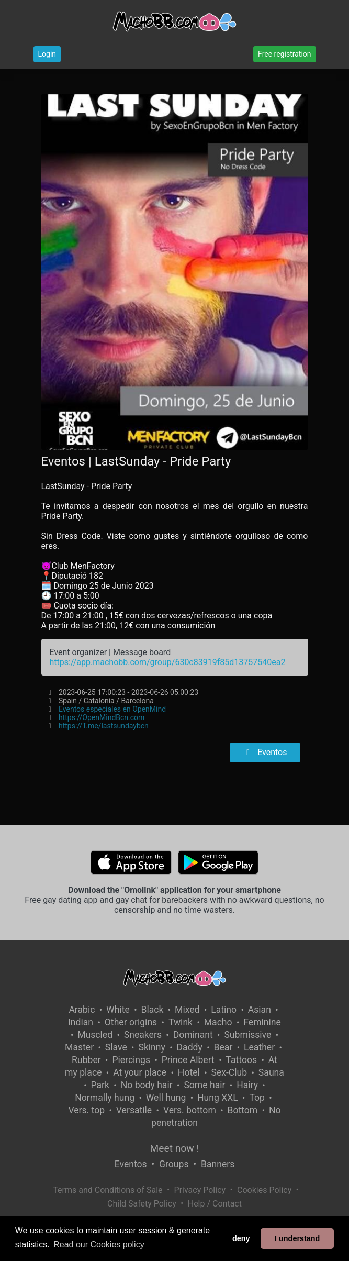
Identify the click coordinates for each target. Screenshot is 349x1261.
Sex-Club (229, 1072)
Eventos (265, 752)
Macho (218, 1022)
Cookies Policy (264, 1190)
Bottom (243, 1110)
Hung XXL (217, 1097)
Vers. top (86, 1110)
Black (152, 1009)
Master (79, 1047)
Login (47, 54)
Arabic (82, 1009)
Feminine (262, 1022)
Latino (224, 1009)
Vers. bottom (189, 1110)
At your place (139, 1072)
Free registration (284, 54)
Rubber (86, 1060)
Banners (217, 1164)
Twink (180, 1022)
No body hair (147, 1085)
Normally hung (104, 1097)
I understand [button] (297, 1238)
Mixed (187, 1009)
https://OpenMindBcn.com (101, 717)
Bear (223, 1047)
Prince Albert (188, 1060)
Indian (80, 1022)
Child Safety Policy (141, 1204)
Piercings (131, 1060)
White (118, 1009)
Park (100, 1085)
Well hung (166, 1097)
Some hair (204, 1085)
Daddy (189, 1047)
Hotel (189, 1072)
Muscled (94, 1035)
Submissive (247, 1035)
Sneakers (143, 1035)
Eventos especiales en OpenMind (112, 709)
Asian (259, 1009)
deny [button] (241, 1238)
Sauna (271, 1072)
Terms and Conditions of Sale (107, 1190)
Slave (116, 1047)
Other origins (131, 1022)
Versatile (134, 1110)
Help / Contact (215, 1204)
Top (257, 1097)
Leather (259, 1047)
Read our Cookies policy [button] (98, 1244)
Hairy (247, 1085)
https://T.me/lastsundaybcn (104, 726)
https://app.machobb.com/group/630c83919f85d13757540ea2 (168, 662)
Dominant (193, 1035)
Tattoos (241, 1060)
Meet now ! (174, 1148)
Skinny (151, 1047)
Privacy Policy (200, 1190)
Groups (173, 1164)
